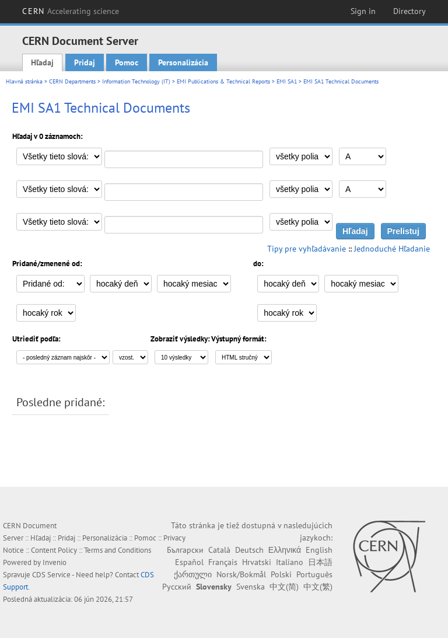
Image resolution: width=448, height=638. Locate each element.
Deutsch (249, 550)
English (319, 550)
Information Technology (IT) (136, 81)
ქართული (193, 574)
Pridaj (84, 62)
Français (222, 562)
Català (219, 550)
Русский (176, 586)
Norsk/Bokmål (241, 574)
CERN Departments (72, 81)
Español (189, 562)
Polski (281, 574)
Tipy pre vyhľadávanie (306, 248)
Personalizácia (183, 62)
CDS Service (51, 575)
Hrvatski (256, 562)
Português (314, 574)
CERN (70, 11)
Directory (409, 11)
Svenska (250, 586)
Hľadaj (42, 62)
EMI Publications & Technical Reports (223, 81)
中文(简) (284, 586)
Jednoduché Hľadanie (392, 248)
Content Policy (54, 550)
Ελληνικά (284, 550)
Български (185, 550)
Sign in (363, 11)
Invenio (54, 562)
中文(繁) (317, 586)
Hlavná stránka (24, 81)
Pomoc (126, 62)
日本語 (320, 562)
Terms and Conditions (117, 550)
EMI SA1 (286, 81)
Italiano (289, 562)
